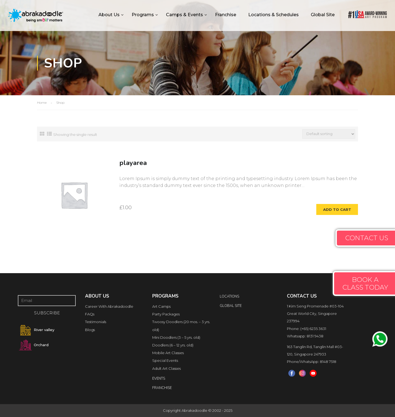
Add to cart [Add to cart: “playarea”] (337, 209)
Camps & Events (184, 14)
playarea (133, 163)
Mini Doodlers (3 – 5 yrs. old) (176, 337)
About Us (109, 14)
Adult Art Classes (166, 368)
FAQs (89, 314)
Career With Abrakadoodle (109, 306)
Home (42, 102)
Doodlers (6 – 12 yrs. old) (172, 345)
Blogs (90, 330)
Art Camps (161, 306)
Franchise (225, 14)
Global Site (323, 14)
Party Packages (166, 314)
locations (229, 296)
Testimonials (95, 322)
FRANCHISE (162, 387)
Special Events (165, 360)
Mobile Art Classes (168, 353)
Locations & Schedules (273, 14)
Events (158, 378)
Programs (143, 14)
